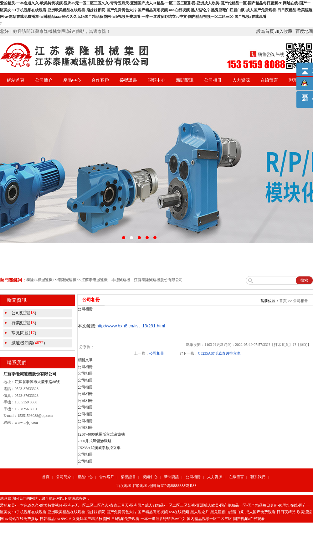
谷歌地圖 (139, 485)
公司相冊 (213, 80)
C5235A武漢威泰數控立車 (219, 353)
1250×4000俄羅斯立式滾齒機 (101, 434)
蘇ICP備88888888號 (173, 485)
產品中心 (72, 80)
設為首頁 (265, 31)
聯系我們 (257, 477)
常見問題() (23, 333)
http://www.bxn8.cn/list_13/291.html (130, 325)
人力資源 (241, 80)
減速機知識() (28, 343)
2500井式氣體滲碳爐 (94, 441)
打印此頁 (281, 344)
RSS (193, 485)
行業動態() (23, 323)
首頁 (283, 301)
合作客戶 (100, 80)
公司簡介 (44, 80)
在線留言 (269, 80)
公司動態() (23, 313)
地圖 (152, 485)
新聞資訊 (184, 80)
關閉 (303, 344)
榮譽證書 (128, 80)
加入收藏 (283, 31)
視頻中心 (156, 80)
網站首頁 (15, 80)
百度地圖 (304, 31)
